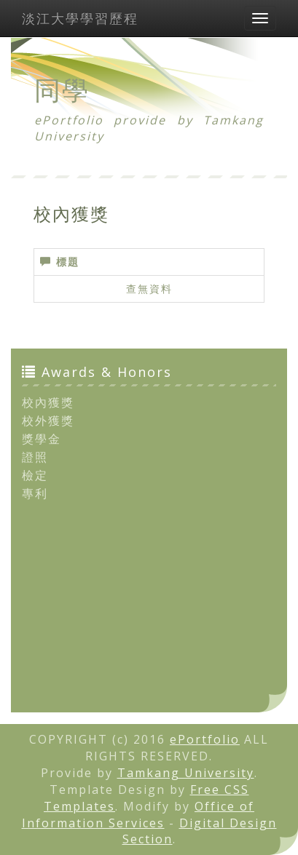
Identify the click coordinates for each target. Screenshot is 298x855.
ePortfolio (205, 739)
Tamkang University (185, 773)
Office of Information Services (138, 814)
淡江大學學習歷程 (80, 18)
